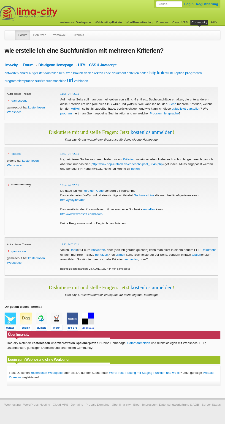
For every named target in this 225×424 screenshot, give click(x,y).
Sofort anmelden (138, 343)
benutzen (66, 73)
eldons (16, 153)
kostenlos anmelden (152, 132)
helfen (144, 73)
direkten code (101, 73)
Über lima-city (121, 404)
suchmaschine (56, 81)
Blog (136, 404)
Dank (73, 250)
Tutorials (78, 35)
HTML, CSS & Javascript (97, 65)
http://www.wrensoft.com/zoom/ (81, 214)
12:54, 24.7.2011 (69, 185)
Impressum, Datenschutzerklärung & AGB (170, 404)
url (70, 80)
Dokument (208, 250)
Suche (172, 104)
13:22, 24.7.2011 (69, 244)
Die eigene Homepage (55, 65)
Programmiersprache (164, 113)
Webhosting (12, 404)
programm (193, 73)
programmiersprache (19, 81)
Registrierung (207, 4)
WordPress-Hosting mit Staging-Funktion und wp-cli (144, 372)
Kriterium (129, 159)
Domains (162, 22)
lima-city (11, 65)
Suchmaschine (144, 195)
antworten (12, 73)
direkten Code (94, 190)
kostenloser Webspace (75, 22)
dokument (119, 73)
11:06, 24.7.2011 (69, 93)
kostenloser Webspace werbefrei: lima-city (46, 13)
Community (199, 22)
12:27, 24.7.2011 (69, 153)
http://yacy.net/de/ (72, 200)
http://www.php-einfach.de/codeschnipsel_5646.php (127, 164)
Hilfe (214, 22)
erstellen (133, 73)
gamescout (19, 100)
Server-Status (211, 404)
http (152, 73)
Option (196, 254)
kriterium (166, 72)
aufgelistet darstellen (43, 73)
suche (40, 81)
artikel (23, 73)
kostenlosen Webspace (46, 372)
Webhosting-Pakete (108, 22)
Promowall (59, 35)
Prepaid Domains (97, 404)
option (180, 73)
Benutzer (39, 35)
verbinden (81, 81)
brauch (78, 73)
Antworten (98, 250)
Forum (22, 35)
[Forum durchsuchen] (169, 4)
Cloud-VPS (180, 22)
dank (87, 73)
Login (189, 4)
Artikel (75, 108)
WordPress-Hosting (139, 22)
